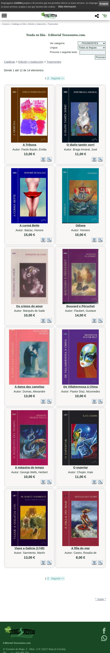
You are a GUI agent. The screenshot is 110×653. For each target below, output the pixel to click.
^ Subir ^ (100, 599)
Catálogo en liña (19, 24)
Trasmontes (53, 24)
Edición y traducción (37, 24)
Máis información (67, 6)
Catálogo (9, 61)
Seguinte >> (57, 78)
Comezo (5, 24)
